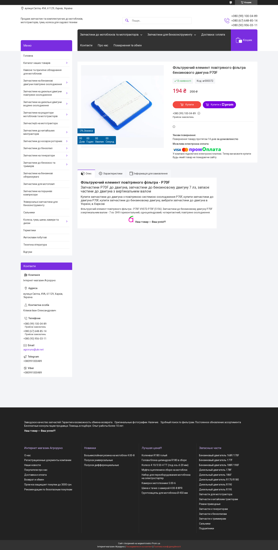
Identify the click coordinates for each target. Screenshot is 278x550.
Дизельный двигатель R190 (215, 484)
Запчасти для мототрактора (215, 494)
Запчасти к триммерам (212, 518)
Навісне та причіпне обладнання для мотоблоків (42, 72)
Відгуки (27, 251)
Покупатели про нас (35, 469)
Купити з (222, 104)
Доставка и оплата (35, 474)
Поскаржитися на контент (139, 546)
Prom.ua (156, 543)
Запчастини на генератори (39, 155)
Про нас (103, 45)
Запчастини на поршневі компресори (37, 193)
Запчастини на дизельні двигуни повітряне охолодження (42, 93)
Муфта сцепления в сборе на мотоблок (164, 469)
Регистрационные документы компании (47, 460)
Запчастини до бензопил (37, 148)
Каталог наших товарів (36, 63)
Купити (189, 104)
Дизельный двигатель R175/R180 (219, 479)
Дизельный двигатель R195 (215, 489)
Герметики (29, 230)
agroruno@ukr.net (33, 349)
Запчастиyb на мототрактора (40, 123)
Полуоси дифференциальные (101, 465)
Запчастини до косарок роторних (42, 141)
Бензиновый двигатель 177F (215, 460)
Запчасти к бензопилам (213, 513)
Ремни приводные (210, 504)
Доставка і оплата (213, 34)
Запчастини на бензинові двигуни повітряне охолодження (42, 82)
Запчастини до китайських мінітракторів (39, 132)
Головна (28, 55)
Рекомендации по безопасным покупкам (48, 489)
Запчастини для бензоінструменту (170, 34)
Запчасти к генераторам (213, 509)
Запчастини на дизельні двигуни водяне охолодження (42, 104)
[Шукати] (126, 20)
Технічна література (35, 244)
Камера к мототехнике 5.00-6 (159, 483)
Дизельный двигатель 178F (215, 469)
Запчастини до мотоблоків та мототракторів (109, 34)
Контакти (86, 45)
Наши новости (32, 465)
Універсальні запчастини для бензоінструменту (40, 203)
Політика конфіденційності (167, 546)
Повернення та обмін (127, 45)
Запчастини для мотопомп (39, 184)
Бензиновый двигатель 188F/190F (219, 465)
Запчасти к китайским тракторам (218, 499)
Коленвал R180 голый (154, 455)
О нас (27, 455)
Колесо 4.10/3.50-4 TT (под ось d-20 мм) (165, 465)
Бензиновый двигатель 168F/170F (219, 455)
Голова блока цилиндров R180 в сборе (164, 460)
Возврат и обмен (34, 479)
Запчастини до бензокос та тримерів (39, 164)
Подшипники (206, 528)
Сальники (29, 212)
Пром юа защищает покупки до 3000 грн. (48, 484)
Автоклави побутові (35, 237)
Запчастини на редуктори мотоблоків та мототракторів (40, 114)
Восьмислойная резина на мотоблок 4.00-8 (109, 455)
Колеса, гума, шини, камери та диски (41, 221)
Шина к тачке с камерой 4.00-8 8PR (162, 488)
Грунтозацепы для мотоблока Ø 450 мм (165, 492)
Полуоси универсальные (98, 460)
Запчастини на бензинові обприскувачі (38, 175)
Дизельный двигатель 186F (215, 474)
